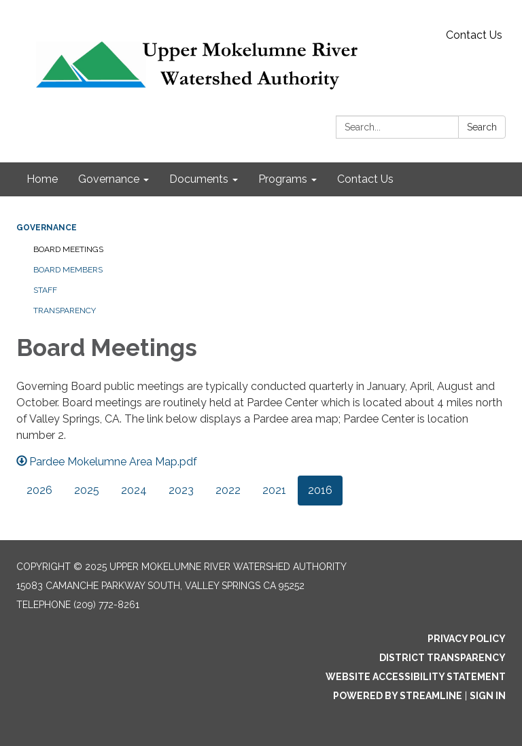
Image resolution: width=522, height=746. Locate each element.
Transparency (64, 310)
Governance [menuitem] (108, 179)
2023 (181, 490)
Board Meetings (68, 249)
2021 (274, 490)
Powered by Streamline (397, 695)
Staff (45, 290)
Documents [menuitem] (198, 179)
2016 (320, 490)
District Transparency (442, 657)
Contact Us (474, 35)
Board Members (68, 269)
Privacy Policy (467, 638)
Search (482, 127)
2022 (228, 490)
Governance (46, 227)
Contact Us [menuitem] (365, 179)
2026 (39, 490)
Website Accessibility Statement (416, 676)
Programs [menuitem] (282, 179)
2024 (134, 490)
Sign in (488, 695)
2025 (86, 490)
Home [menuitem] (42, 179)
